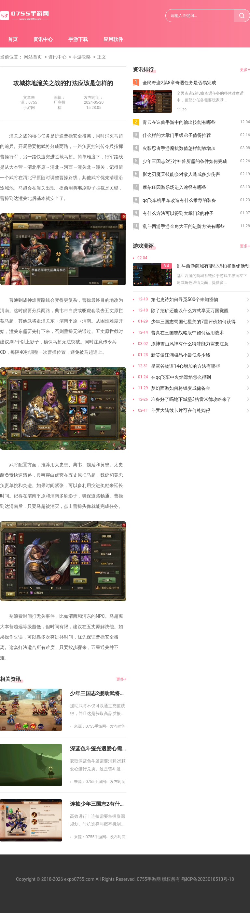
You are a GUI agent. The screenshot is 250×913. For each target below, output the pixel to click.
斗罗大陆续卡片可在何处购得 (180, 410)
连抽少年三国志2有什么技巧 (98, 804)
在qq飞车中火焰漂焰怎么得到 (181, 377)
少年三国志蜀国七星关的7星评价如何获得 (193, 321)
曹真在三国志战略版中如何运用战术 (187, 332)
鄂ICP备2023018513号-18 (207, 879)
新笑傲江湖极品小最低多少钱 (180, 355)
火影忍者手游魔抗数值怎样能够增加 (179, 148)
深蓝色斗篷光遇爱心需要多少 (98, 749)
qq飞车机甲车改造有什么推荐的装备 (179, 200)
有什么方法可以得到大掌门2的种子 (178, 213)
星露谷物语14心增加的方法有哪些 (185, 366)
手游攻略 (82, 57)
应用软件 (113, 39)
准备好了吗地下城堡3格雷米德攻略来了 (191, 399)
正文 (101, 57)
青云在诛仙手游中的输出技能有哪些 (179, 122)
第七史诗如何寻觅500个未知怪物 (184, 299)
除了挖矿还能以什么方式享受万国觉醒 (190, 310)
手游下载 (78, 39)
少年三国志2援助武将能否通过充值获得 (98, 693)
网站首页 (33, 57)
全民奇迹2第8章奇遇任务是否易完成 (179, 82)
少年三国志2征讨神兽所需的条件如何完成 (185, 161)
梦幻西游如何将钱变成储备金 (180, 388)
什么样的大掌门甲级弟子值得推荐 (177, 135)
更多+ (121, 679)
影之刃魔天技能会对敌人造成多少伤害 (181, 174)
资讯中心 (43, 39)
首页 (13, 39)
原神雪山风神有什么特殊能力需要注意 (190, 343)
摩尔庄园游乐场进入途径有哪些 (174, 187)
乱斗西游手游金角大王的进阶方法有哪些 (184, 226)
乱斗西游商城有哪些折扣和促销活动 (213, 266)
